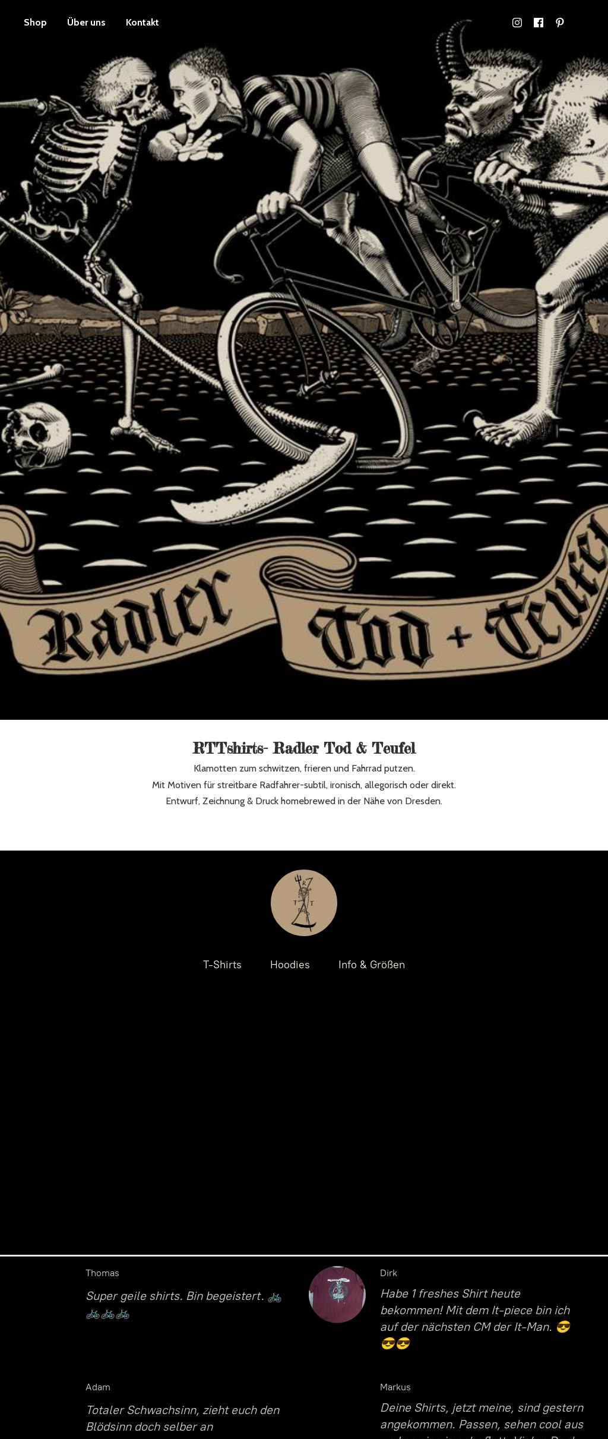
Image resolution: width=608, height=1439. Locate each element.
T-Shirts (222, 964)
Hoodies (290, 964)
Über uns (86, 22)
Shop (35, 22)
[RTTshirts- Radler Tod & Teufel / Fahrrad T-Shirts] (304, 903)
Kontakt (142, 22)
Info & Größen (371, 964)
